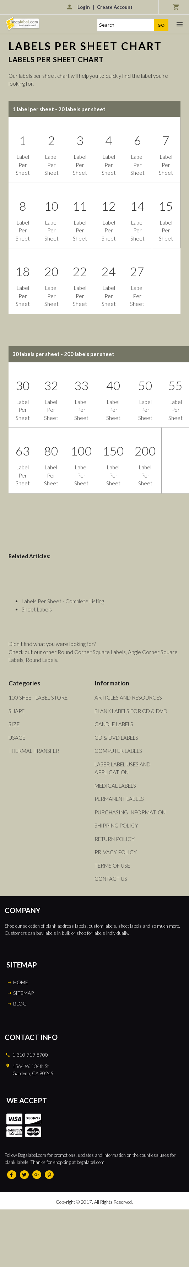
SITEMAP (23, 993)
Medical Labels (115, 785)
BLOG (20, 1004)
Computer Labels (118, 751)
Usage (17, 737)
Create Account (115, 7)
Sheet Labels (37, 609)
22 (80, 271)
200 (145, 450)
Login (83, 7)
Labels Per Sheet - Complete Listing (63, 601)
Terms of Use (112, 865)
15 (166, 206)
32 (51, 385)
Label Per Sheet (23, 164)
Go (161, 25)
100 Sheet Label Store (38, 697)
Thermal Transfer (34, 751)
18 (23, 271)
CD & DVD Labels (116, 737)
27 (137, 271)
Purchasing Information (130, 812)
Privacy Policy (115, 852)
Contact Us (110, 878)
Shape (17, 711)
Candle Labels (113, 724)
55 (175, 385)
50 (145, 385)
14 (137, 206)
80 (51, 450)
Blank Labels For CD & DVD (130, 711)
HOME (20, 982)
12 (109, 206)
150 (113, 450)
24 (109, 271)
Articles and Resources (128, 697)
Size (14, 724)
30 (23, 385)
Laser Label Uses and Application (122, 768)
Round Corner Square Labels (92, 652)
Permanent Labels (119, 799)
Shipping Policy (116, 825)
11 (80, 206)
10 (51, 206)
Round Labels (41, 660)
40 (113, 385)
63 (23, 450)
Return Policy (114, 839)
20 (51, 271)
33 (81, 385)
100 (81, 450)
